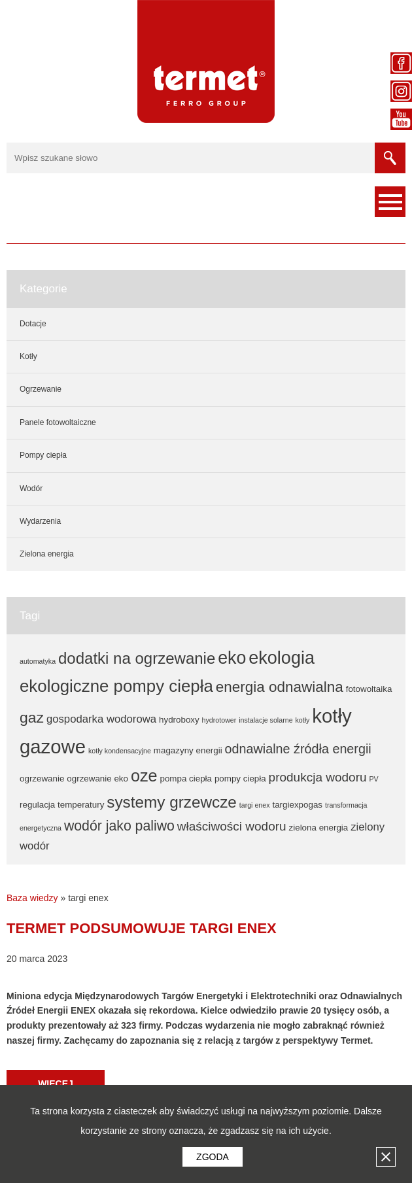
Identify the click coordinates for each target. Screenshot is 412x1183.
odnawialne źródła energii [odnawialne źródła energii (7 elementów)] (298, 749)
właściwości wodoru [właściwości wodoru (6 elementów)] (231, 826)
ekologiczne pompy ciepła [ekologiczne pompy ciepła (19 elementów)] (116, 686)
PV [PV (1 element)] (373, 779)
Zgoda (212, 1157)
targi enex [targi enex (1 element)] (254, 805)
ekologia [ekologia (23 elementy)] (282, 658)
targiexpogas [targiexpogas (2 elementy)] (297, 805)
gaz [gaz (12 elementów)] (32, 717)
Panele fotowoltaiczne (58, 422)
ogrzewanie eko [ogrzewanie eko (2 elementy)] (97, 778)
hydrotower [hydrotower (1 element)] (219, 720)
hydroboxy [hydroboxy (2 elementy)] (179, 720)
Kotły (28, 356)
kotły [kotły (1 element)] (302, 720)
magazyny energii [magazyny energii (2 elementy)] (188, 750)
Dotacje (33, 323)
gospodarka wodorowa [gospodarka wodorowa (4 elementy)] (101, 719)
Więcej (55, 1083)
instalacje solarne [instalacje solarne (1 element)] (265, 720)
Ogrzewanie (40, 389)
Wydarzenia (40, 521)
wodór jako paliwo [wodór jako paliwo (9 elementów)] (119, 826)
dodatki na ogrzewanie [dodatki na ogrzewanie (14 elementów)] (136, 658)
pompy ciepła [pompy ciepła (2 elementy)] (240, 778)
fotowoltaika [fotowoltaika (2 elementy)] (369, 689)
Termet (206, 61)
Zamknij (386, 1157)
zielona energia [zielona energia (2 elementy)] (319, 827)
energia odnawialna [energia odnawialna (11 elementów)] (279, 687)
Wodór (31, 488)
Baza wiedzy (32, 898)
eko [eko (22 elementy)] (232, 658)
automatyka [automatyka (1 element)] (38, 661)
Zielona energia (47, 553)
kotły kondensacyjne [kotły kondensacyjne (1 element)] (119, 751)
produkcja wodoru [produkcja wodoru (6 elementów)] (318, 777)
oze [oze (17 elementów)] (144, 775)
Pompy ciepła (43, 455)
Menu (390, 201)
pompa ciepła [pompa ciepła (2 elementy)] (186, 778)
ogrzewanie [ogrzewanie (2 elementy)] (42, 778)
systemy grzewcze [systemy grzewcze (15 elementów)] (172, 802)
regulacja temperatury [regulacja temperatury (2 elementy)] (62, 805)
